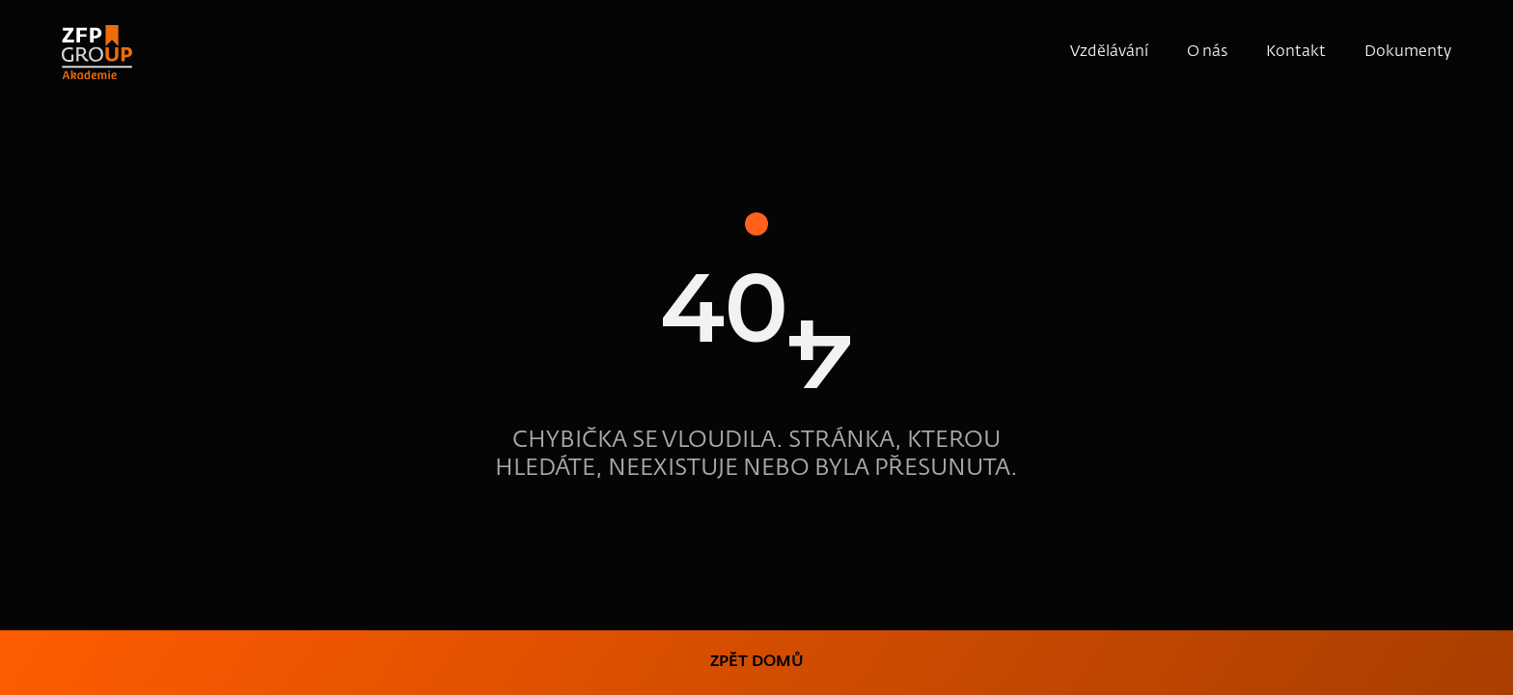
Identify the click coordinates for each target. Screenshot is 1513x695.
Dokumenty (1407, 52)
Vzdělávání (1109, 52)
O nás (1207, 52)
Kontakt (1296, 52)
